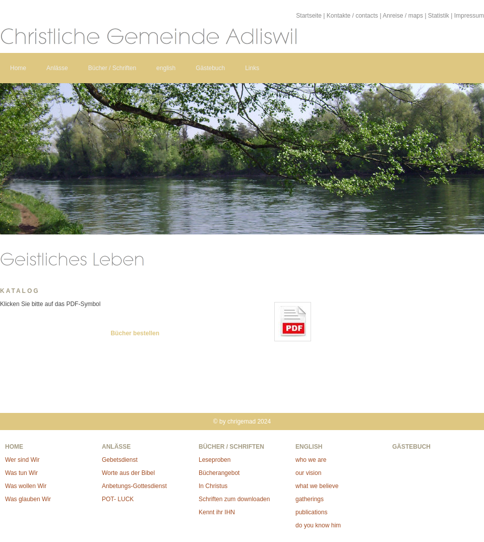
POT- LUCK (118, 499)
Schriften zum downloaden (234, 499)
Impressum (469, 15)
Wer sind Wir (22, 459)
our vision (308, 472)
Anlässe (57, 68)
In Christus (213, 486)
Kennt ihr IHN (217, 512)
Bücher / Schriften (112, 68)
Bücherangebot (219, 472)
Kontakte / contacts (352, 15)
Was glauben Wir (28, 499)
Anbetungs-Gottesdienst (134, 486)
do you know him (318, 525)
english (165, 68)
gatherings (309, 499)
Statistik (438, 15)
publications (311, 512)
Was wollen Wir (25, 486)
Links (252, 68)
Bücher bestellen (134, 333)
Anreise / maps (403, 15)
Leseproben (214, 459)
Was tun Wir (21, 472)
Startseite (309, 15)
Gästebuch (210, 68)
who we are (310, 459)
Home (18, 68)
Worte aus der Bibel (128, 472)
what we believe (316, 486)
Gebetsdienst (120, 459)
